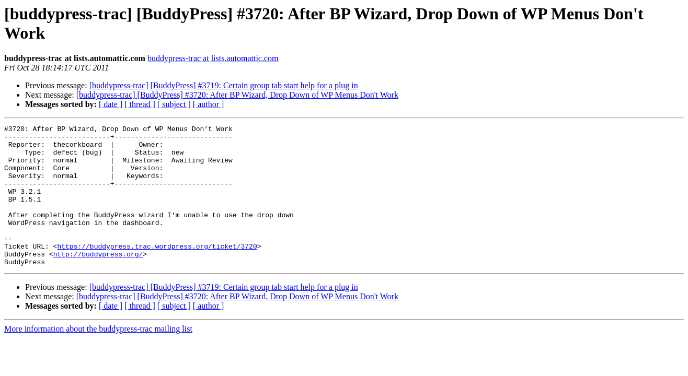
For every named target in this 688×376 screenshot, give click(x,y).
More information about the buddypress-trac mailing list (98, 356)
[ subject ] (174, 104)
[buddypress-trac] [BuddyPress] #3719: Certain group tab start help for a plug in (223, 85)
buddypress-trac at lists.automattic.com (213, 58)
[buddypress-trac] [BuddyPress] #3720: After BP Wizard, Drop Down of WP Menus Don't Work (237, 94)
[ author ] (208, 104)
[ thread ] (139, 104)
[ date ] (110, 104)
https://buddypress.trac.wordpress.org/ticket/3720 (157, 271)
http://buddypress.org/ (98, 280)
